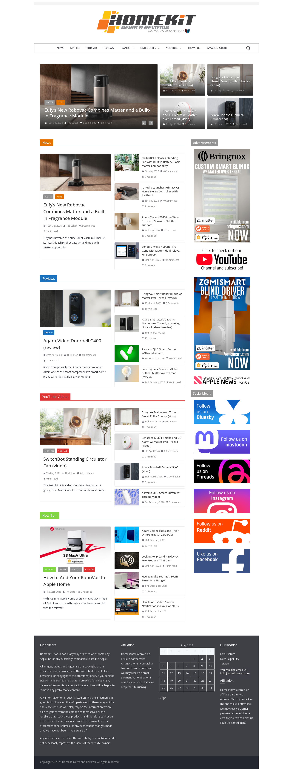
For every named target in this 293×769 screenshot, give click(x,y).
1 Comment (168, 229)
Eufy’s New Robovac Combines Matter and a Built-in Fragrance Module (97, 113)
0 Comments (168, 170)
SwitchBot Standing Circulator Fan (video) (178, 83)
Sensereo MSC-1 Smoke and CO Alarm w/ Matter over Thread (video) (180, 115)
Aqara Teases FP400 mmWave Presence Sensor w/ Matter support (160, 220)
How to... (50, 569)
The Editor (72, 122)
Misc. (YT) (49, 450)
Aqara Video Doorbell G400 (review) (72, 343)
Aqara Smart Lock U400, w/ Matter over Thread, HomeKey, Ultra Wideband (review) (161, 323)
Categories (148, 48)
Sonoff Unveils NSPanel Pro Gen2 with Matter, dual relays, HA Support (161, 250)
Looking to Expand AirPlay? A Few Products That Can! (160, 557)
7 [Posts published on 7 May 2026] (186, 666)
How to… (194, 48)
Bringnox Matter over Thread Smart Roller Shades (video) (230, 81)
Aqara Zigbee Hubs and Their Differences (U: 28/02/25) (160, 532)
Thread (92, 48)
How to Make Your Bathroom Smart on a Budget (160, 577)
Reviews (108, 48)
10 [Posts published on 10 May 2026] (210, 666)
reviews (49, 332)
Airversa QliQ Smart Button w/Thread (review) (159, 350)
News (60, 48)
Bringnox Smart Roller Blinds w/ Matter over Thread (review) (162, 295)
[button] (132, 48)
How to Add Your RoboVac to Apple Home (74, 580)
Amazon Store (217, 48)
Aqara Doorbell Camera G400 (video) (227, 117)
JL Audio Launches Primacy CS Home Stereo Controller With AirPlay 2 (160, 191)
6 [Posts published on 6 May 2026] (178, 666)
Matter (75, 48)
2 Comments (88, 122)
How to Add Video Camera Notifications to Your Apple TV (160, 603)
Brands (125, 48)
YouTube (172, 48)
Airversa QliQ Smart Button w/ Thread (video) (161, 494)
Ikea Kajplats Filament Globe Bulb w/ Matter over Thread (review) (160, 372)
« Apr (163, 698)
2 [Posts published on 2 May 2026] (202, 658)
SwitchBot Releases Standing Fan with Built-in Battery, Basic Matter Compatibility (161, 161)
